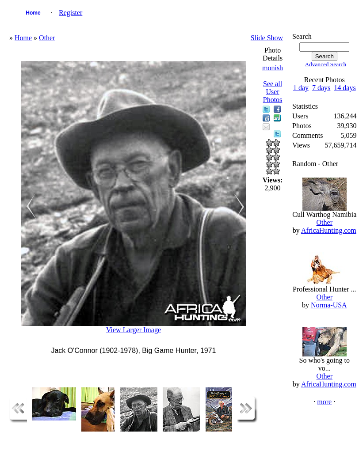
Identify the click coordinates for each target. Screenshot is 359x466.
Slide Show (267, 38)
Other (47, 38)
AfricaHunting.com (328, 230)
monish (272, 68)
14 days (344, 87)
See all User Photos (273, 91)
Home (33, 13)
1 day (301, 87)
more (324, 401)
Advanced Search (325, 64)
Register (70, 12)
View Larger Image (133, 329)
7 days (321, 87)
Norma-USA (329, 305)
